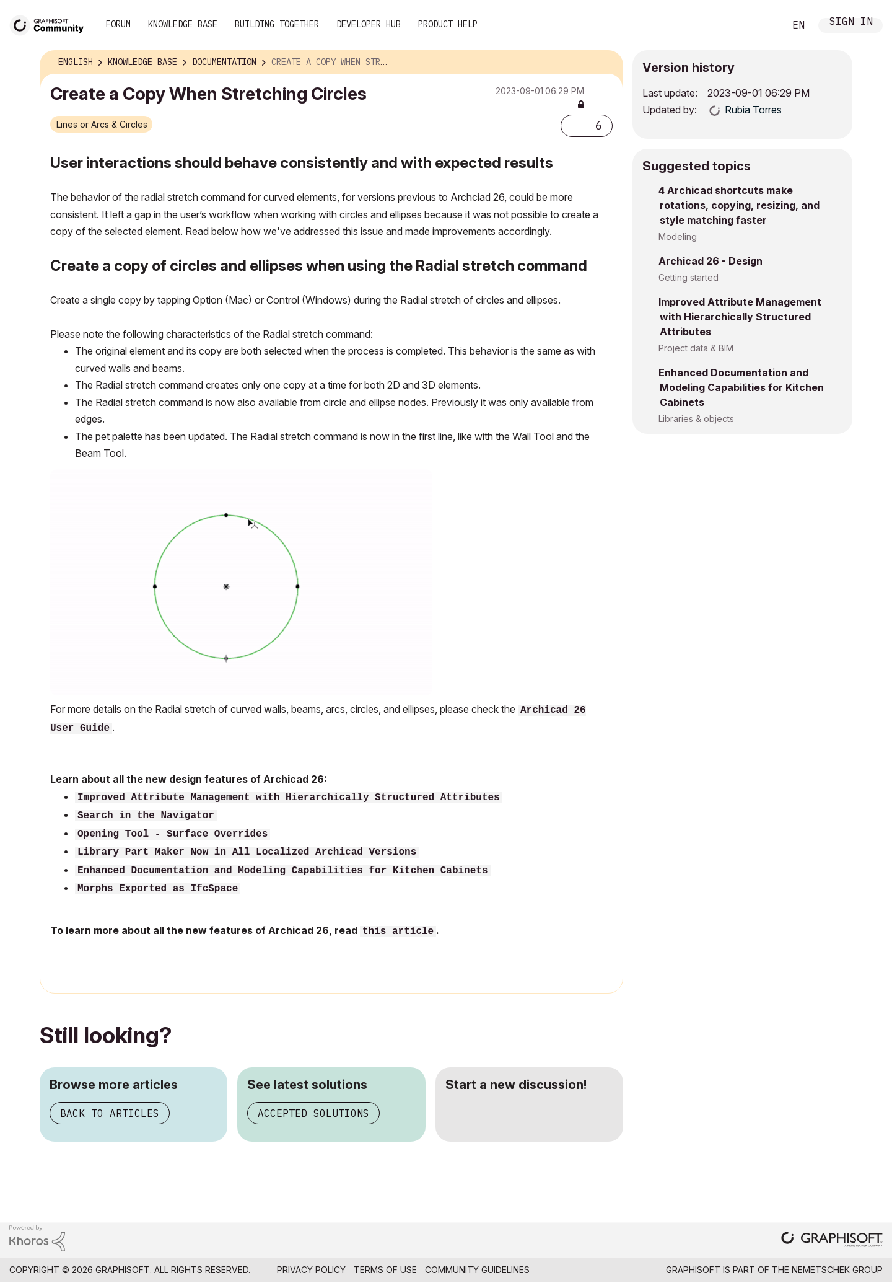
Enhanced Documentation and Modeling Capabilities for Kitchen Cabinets (282, 870)
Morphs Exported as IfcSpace (157, 888)
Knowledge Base (182, 24)
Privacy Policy (311, 1269)
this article (398, 931)
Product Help (448, 24)
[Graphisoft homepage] (832, 1240)
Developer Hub (368, 24)
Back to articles (109, 1113)
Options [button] (606, 62)
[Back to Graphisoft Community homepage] (50, 24)
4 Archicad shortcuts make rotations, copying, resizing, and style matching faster (739, 205)
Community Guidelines (477, 1269)
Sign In (851, 22)
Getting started (688, 277)
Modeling (677, 236)
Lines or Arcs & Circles (101, 124)
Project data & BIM (695, 348)
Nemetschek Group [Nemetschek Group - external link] (837, 1269)
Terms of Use (385, 1269)
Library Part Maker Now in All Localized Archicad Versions (246, 852)
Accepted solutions (313, 1113)
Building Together (277, 24)
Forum (118, 24)
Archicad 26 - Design (710, 261)
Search (761, 25)
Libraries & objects (696, 418)
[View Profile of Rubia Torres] (753, 110)
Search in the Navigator (145, 815)
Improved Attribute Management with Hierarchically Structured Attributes (739, 317)
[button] (573, 125)
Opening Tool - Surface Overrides (172, 834)
